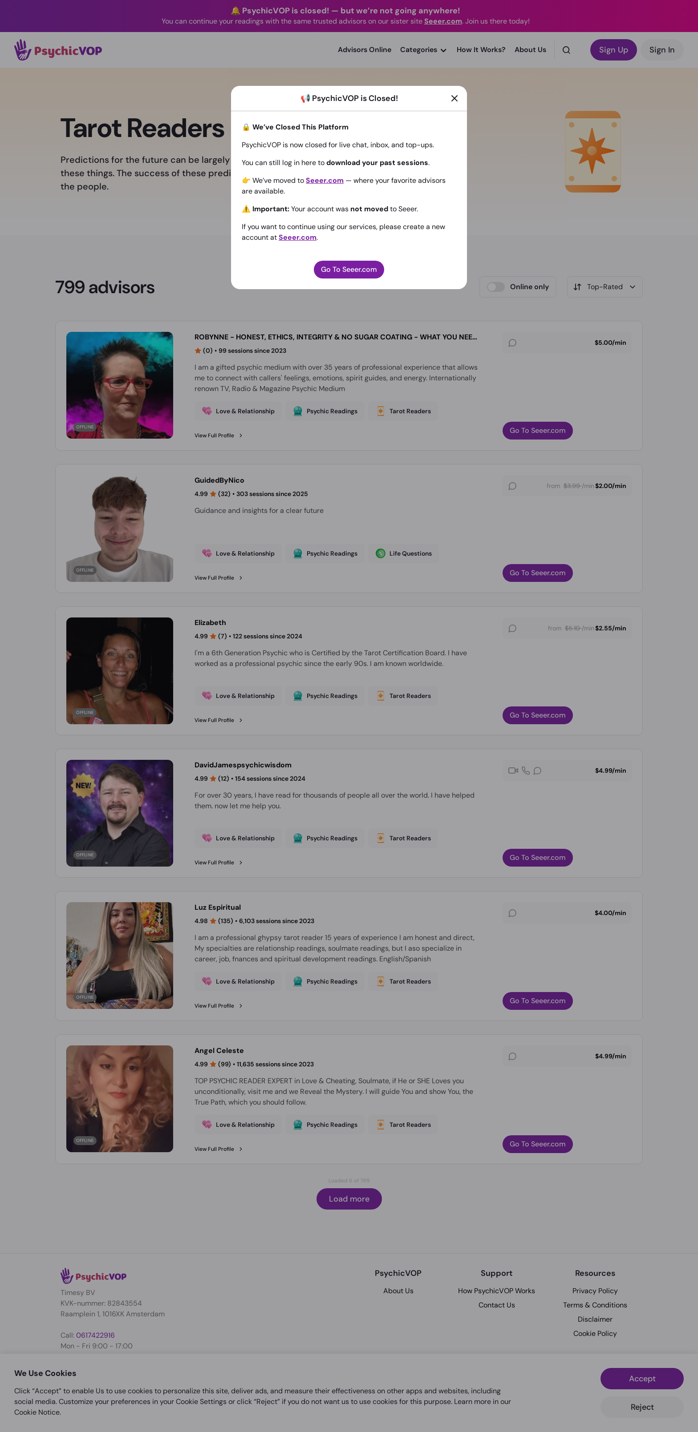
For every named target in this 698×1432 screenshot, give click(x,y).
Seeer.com (325, 180)
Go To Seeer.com (349, 269)
